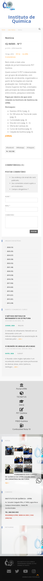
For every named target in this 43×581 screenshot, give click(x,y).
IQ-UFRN (25, 54)
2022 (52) (10, 263)
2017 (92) (10, 283)
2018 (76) (10, 279)
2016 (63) (10, 287)
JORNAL (8, 136)
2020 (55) (10, 271)
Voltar (10, 151)
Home (3, 30)
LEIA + (20, 339)
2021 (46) (10, 267)
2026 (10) (10, 247)
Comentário (9, 215)
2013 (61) (10, 299)
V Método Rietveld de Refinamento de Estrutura (18, 317)
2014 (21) (10, 295)
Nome (7, 196)
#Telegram (30, 148)
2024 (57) (10, 255)
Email (7, 205)
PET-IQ (18, 54)
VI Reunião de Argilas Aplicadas (20, 346)
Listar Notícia (11, 30)
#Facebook (10, 148)
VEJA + (7, 483)
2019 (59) (10, 275)
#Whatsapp (20, 148)
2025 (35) (10, 251)
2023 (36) (10, 259)
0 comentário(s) (10, 57)
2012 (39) (10, 303)
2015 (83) (10, 291)
